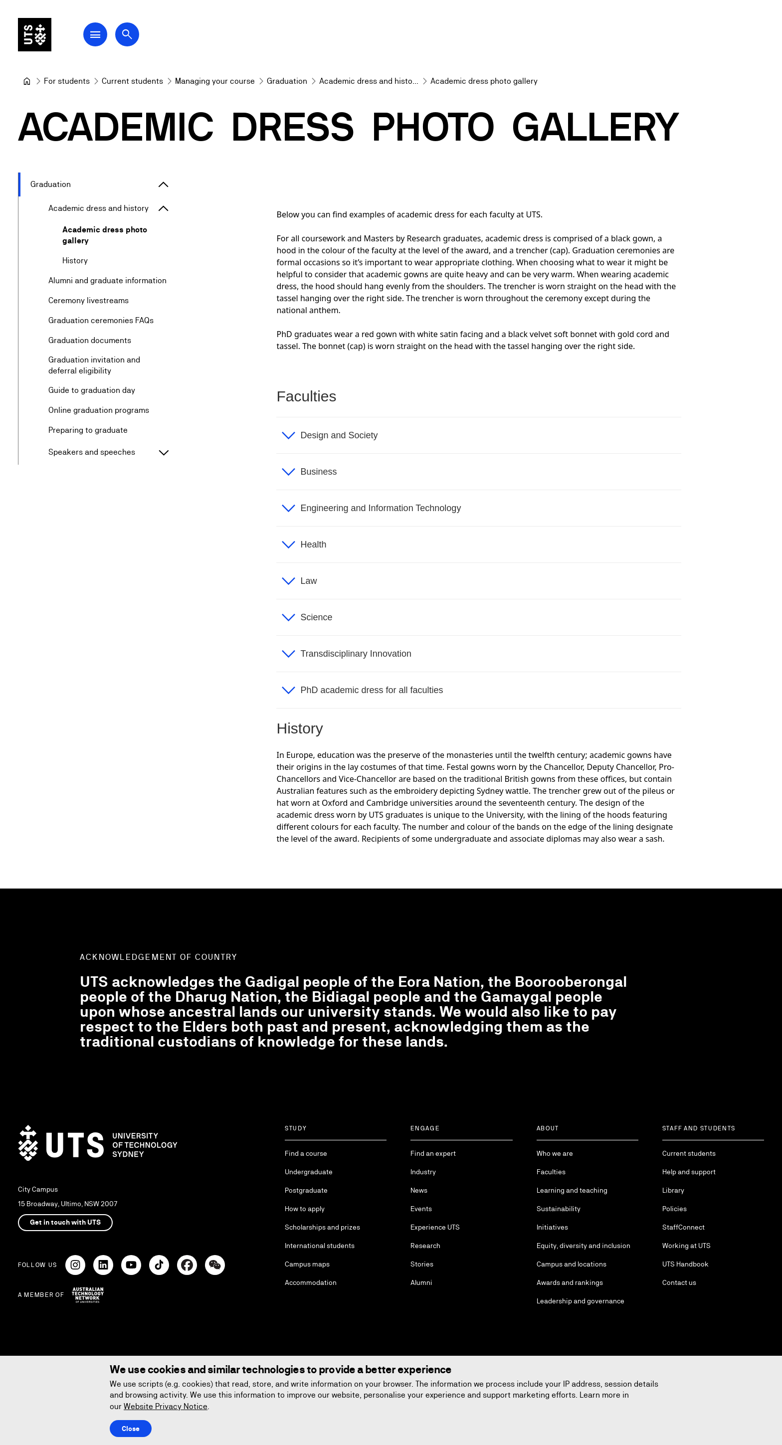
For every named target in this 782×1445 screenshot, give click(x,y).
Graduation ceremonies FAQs (101, 320)
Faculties (551, 1172)
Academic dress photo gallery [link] (484, 81)
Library (673, 1190)
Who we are (555, 1153)
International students (320, 1246)
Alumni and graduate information (107, 280)
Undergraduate (309, 1172)
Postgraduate (306, 1190)
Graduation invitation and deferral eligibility (94, 365)
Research (425, 1246)
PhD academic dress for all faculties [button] (371, 690)
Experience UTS (435, 1227)
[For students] (67, 81)
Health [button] (313, 544)
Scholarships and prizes (322, 1227)
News (418, 1190)
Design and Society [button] (339, 435)
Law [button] (308, 581)
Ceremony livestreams (88, 300)
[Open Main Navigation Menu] (102, 36)
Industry (423, 1172)
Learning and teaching (572, 1190)
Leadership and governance (580, 1301)
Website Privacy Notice (165, 1406)
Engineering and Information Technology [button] (380, 508)
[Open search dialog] (134, 36)
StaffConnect (683, 1227)
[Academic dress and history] (368, 81)
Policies (674, 1209)
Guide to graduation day (91, 390)
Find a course (306, 1153)
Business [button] (318, 472)
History (75, 260)
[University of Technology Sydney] (27, 81)
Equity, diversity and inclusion (583, 1246)
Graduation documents (89, 340)
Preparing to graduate (88, 430)
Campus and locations (571, 1264)
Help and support (689, 1172)
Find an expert (433, 1153)
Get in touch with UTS (65, 1222)
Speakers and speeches (91, 452)
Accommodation (311, 1282)
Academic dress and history (98, 208)
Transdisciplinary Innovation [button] (355, 654)
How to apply (305, 1209)
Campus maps (307, 1264)
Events (421, 1209)
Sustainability (559, 1209)
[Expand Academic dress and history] (164, 208)
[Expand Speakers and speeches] (164, 453)
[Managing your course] (215, 81)
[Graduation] (287, 81)
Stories (421, 1264)
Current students (689, 1153)
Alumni (421, 1282)
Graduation (50, 184)
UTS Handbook (685, 1264)
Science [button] (316, 617)
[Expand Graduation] (164, 184)
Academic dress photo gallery (104, 235)
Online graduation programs (98, 410)
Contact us (679, 1282)
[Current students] (132, 81)
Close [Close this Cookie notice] (131, 1429)
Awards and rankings (570, 1282)
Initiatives (552, 1227)
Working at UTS (686, 1246)
